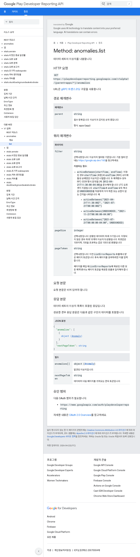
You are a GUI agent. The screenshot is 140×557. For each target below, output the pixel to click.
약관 (49, 550)
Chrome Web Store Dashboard (109, 496)
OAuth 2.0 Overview (80, 415)
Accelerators (53, 475)
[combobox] (116, 4)
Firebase (51, 527)
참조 (100, 43)
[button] (21, 44)
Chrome (51, 521)
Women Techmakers (57, 480)
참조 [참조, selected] (26, 11)
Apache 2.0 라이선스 (85, 433)
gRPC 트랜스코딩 (70, 89)
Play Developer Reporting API (33, 4)
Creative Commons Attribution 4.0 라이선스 (106, 430)
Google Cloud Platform (58, 532)
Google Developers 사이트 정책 (61, 436)
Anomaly (76, 336)
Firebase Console (102, 480)
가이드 (15, 11)
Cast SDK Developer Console (108, 491)
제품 (61, 43)
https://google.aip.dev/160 (92, 160)
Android (51, 516)
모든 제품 (51, 537)
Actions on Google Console (107, 485)
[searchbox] (21, 21)
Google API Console (103, 465)
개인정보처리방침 (62, 550)
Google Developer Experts (60, 470)
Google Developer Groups (60, 465)
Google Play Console (104, 475)
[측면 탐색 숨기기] (38, 551)
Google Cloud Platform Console (109, 470)
